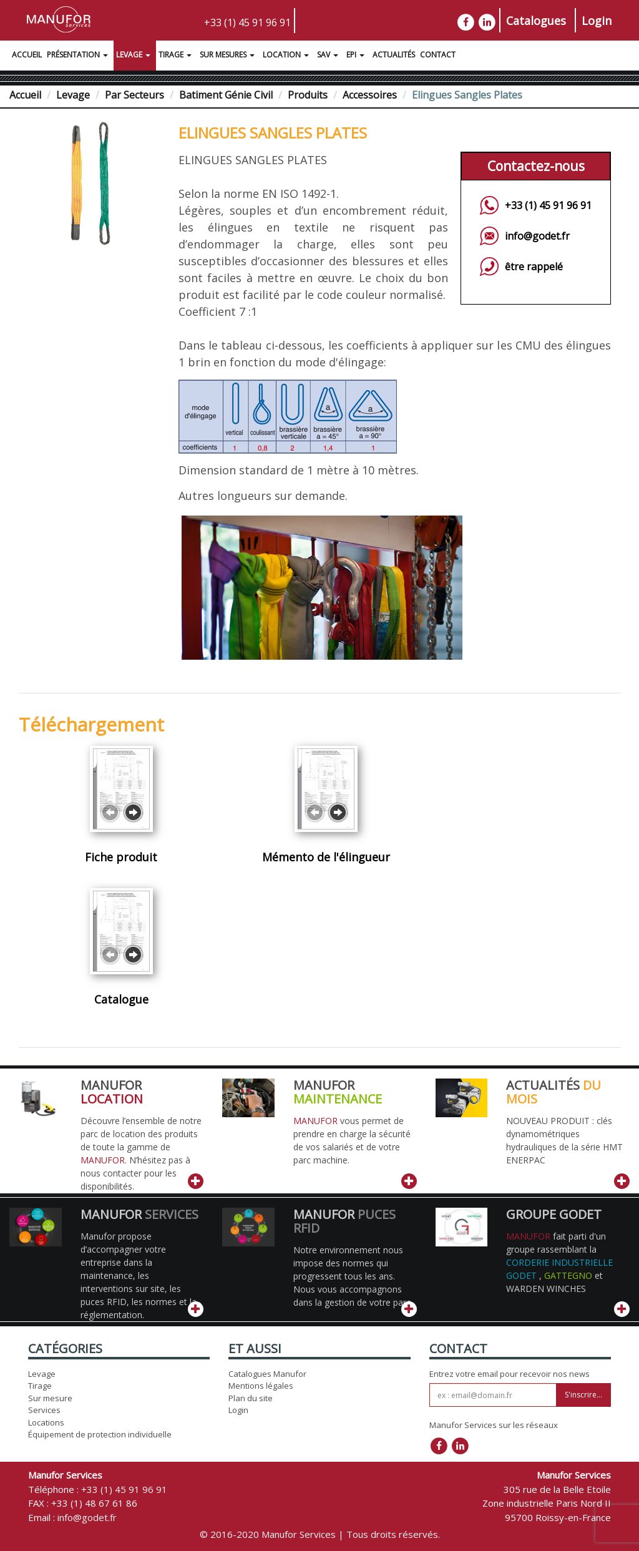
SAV (329, 56)
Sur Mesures (229, 56)
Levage (135, 56)
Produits (308, 95)
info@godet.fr (537, 236)
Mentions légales (260, 1385)
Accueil (27, 54)
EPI (357, 56)
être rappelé (534, 266)
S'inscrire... (583, 1394)
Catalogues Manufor (267, 1373)
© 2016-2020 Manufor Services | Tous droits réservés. (320, 1534)
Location (287, 56)
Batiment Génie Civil (226, 95)
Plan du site (250, 1398)
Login (597, 20)
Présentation (79, 56)
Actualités (394, 54)
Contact (438, 54)
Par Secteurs (134, 95)
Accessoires (370, 95)
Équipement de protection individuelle (100, 1434)
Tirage (177, 56)
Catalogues (536, 20)
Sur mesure (50, 1398)
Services (44, 1410)
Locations (46, 1422)
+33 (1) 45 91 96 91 (247, 22)
